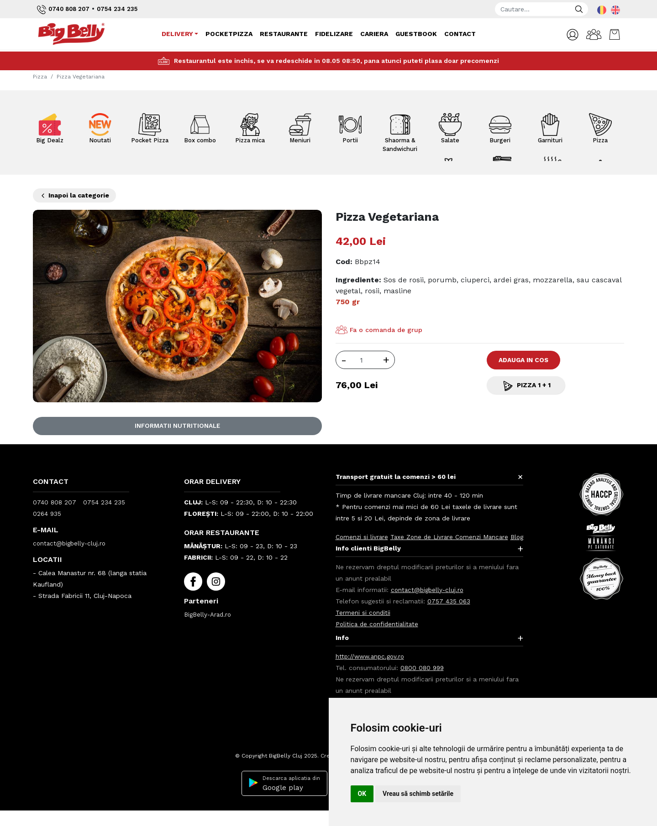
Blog (343, 548)
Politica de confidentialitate (378, 635)
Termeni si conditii (363, 624)
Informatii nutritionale (177, 426)
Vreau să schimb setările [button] (418, 793)
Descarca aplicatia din (281, 795)
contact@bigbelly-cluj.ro (71, 543)
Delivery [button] (176, 33)
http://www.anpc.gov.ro (372, 667)
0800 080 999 (423, 679)
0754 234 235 (122, 8)
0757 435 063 (449, 612)
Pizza (40, 76)
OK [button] (362, 793)
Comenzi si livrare (362, 536)
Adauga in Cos (530, 360)
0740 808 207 (65, 9)
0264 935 (47, 513)
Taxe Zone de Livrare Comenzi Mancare (453, 536)
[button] (567, 34)
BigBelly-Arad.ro (209, 614)
